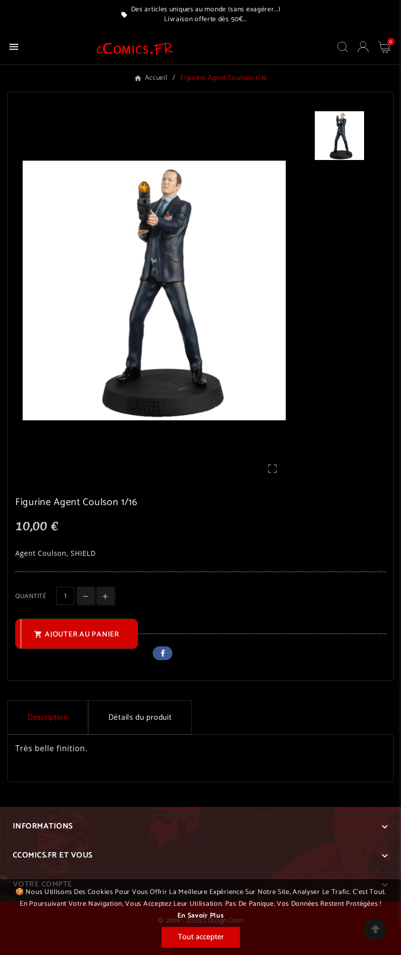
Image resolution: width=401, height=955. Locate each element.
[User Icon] (363, 46)
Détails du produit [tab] (140, 717)
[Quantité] (65, 596)
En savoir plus (200, 916)
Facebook (162, 653)
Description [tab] (48, 717)
